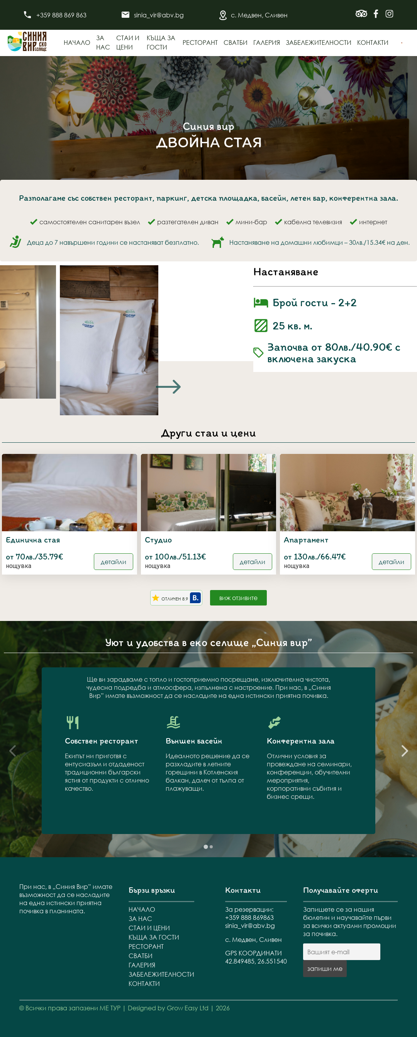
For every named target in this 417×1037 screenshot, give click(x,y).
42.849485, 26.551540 (256, 961)
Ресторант (200, 42)
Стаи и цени (149, 928)
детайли (113, 562)
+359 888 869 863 (61, 15)
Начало (77, 42)
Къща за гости (154, 937)
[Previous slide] (12, 751)
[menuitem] (401, 43)
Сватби (235, 42)
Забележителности (318, 42)
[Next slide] (168, 386)
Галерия (266, 42)
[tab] (205, 847)
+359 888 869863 (249, 917)
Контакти (372, 42)
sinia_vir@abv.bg (159, 15)
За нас (140, 918)
